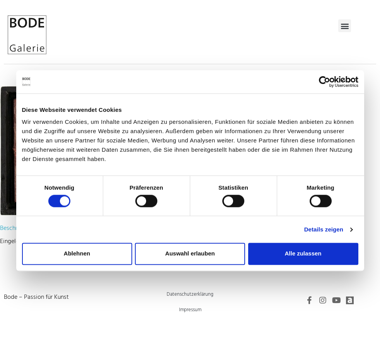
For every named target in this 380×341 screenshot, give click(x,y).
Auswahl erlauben (190, 253)
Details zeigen (323, 229)
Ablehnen (77, 253)
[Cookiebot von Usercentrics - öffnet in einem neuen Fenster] (324, 81)
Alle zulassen (303, 253)
